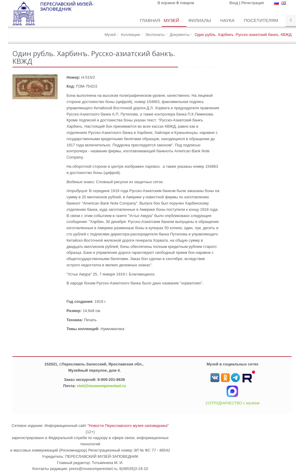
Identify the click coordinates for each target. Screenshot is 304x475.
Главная (150, 20)
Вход (233, 3)
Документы (180, 34)
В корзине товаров (176, 3)
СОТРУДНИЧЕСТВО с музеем (232, 403)
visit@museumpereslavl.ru (101, 386)
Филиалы (200, 20)
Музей (172, 20)
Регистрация (252, 3)
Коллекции (130, 34)
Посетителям (261, 20)
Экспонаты (154, 34)
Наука (228, 20)
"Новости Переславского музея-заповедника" (128, 425)
